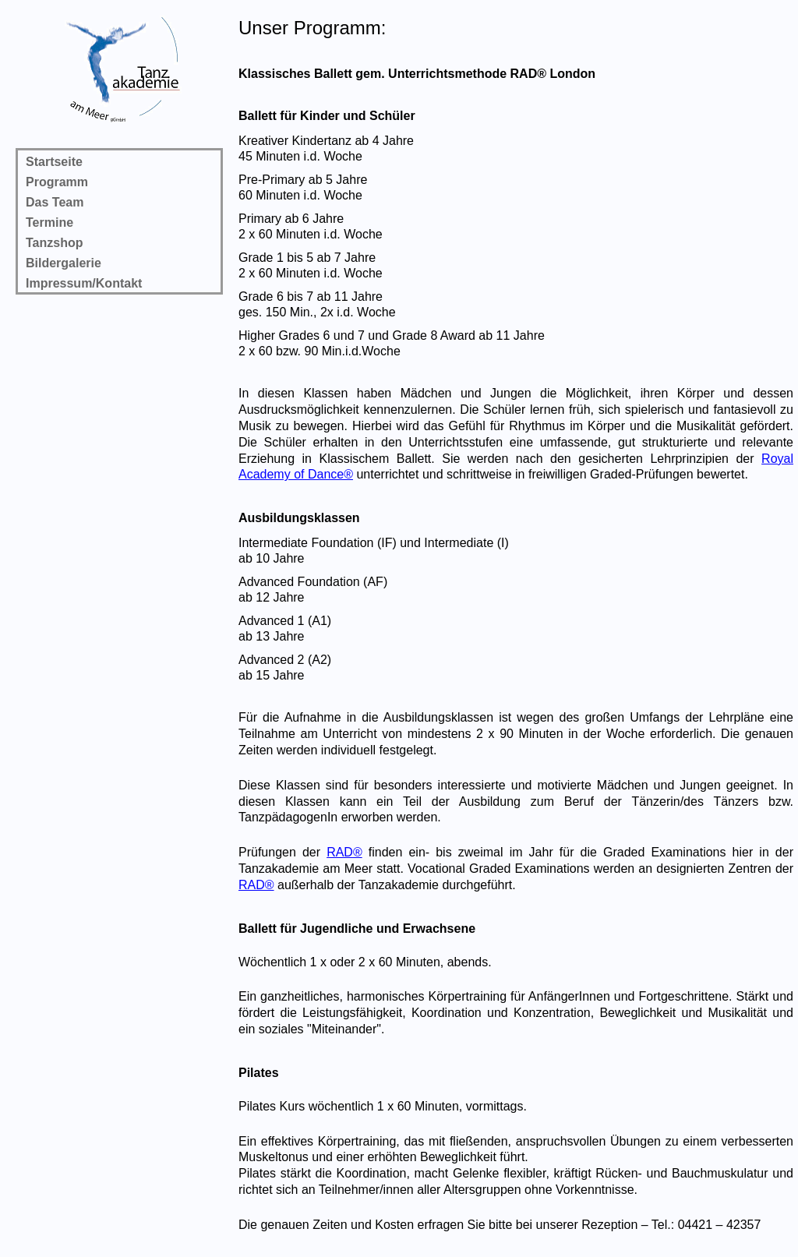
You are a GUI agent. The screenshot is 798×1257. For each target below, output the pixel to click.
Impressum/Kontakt (84, 283)
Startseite (54, 161)
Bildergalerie (63, 263)
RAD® (344, 852)
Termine (49, 222)
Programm (57, 182)
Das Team (54, 202)
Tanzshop (54, 242)
